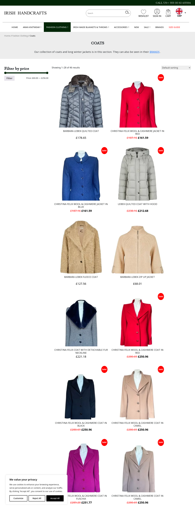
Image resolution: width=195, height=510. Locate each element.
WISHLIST (144, 14)
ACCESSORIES (121, 27)
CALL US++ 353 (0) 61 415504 (173, 2)
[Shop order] (176, 68)
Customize (18, 498)
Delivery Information (80, 472)
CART (168, 13)
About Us (73, 469)
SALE (147, 27)
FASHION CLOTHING (57, 27)
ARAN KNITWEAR (32, 27)
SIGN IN (157, 13)
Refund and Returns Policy (83, 488)
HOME (15, 27)
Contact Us (10, 469)
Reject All (37, 498)
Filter (9, 78)
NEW (136, 27)
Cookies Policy (76, 484)
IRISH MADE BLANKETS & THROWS (91, 27)
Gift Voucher (11, 472)
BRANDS (159, 27)
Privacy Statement (78, 480)
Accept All (55, 498)
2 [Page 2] (120, 444)
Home (7, 35)
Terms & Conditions (79, 476)
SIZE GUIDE (174, 27)
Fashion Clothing (20, 35)
